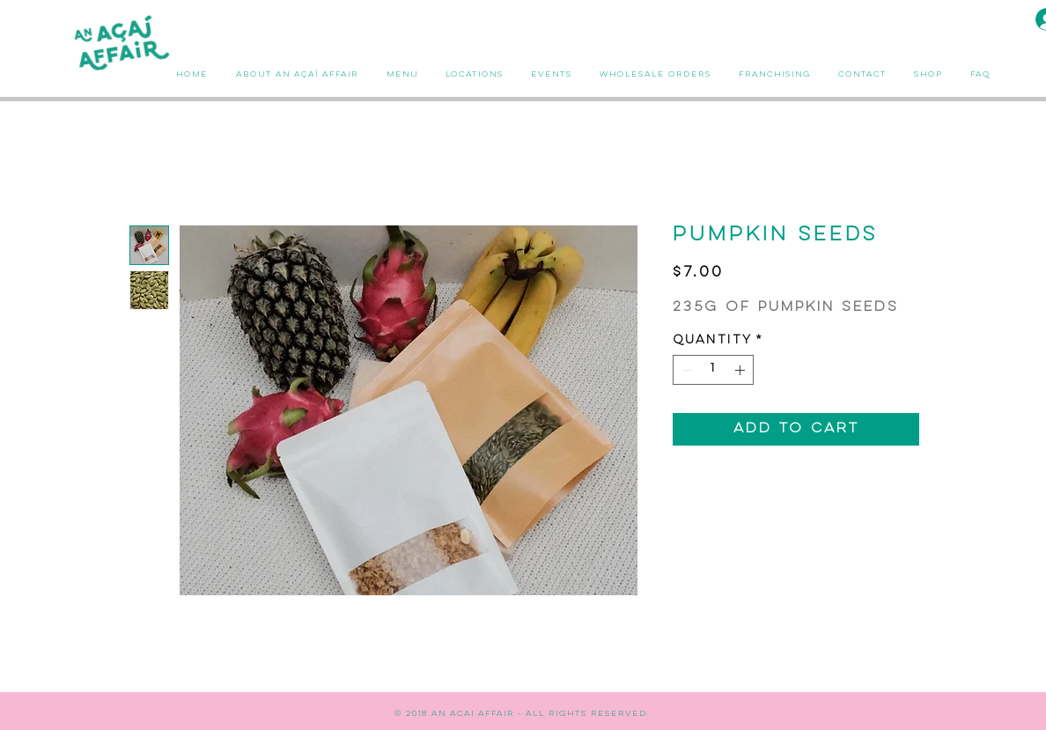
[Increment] (741, 370)
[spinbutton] (713, 370)
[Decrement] (685, 370)
